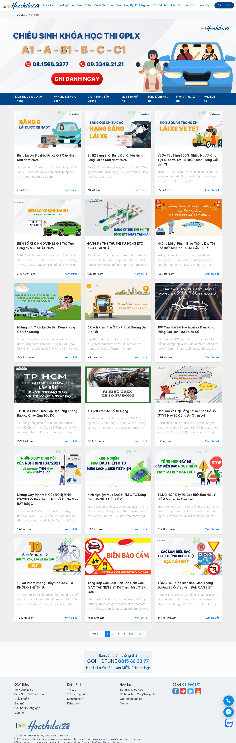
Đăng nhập (224, 5)
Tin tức (71, 690)
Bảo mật (20, 703)
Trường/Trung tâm (69, 5)
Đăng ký (128, 5)
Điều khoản (21, 699)
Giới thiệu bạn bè (131, 699)
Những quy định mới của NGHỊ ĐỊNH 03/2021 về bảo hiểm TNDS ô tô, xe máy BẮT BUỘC (47, 499)
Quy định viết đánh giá (29, 694)
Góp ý (124, 703)
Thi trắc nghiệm (77, 694)
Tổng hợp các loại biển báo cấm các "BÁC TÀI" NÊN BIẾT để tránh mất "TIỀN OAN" (116, 587)
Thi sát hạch (161, 5)
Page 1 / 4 (97, 633)
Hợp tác (176, 5)
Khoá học (49, 5)
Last (141, 633)
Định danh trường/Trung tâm (138, 694)
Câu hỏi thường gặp (27, 708)
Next (132, 633)
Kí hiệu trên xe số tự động (107, 411)
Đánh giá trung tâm (107, 5)
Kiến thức (190, 5)
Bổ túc (88, 5)
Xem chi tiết (71, 190)
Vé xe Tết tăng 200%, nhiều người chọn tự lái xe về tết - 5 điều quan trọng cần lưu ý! (188, 160)
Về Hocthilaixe (23, 690)
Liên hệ (19, 712)
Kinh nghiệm (143, 5)
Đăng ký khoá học (131, 690)
